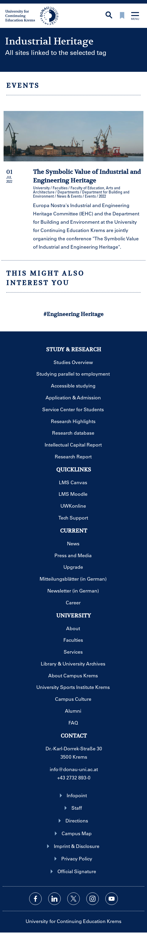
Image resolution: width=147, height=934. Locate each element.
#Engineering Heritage (73, 314)
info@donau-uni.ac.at (74, 769)
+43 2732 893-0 (73, 777)
